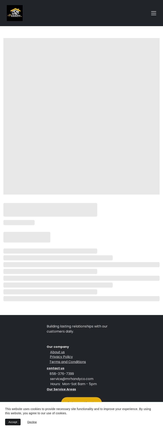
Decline (32, 422)
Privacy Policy (61, 357)
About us (57, 352)
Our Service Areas (61, 390)
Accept (12, 422)
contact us (55, 369)
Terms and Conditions (67, 362)
